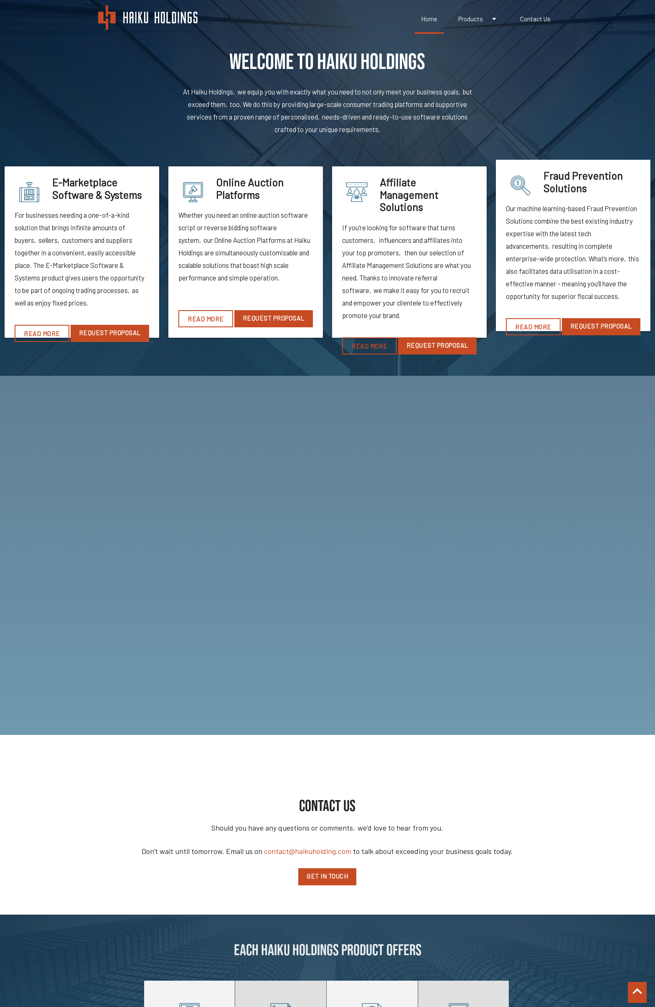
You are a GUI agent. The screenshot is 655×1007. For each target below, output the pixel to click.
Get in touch (327, 876)
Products (478, 18)
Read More (42, 333)
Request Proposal (110, 333)
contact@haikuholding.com (307, 851)
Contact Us (535, 19)
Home (429, 19)
